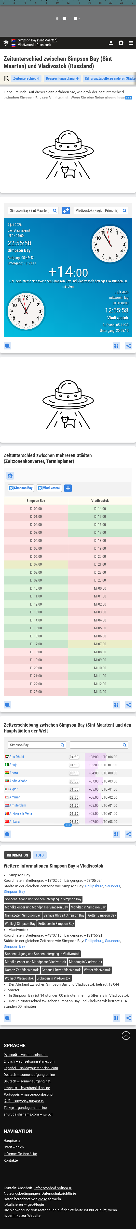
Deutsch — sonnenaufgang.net (27, 1081)
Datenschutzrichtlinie (58, 1193)
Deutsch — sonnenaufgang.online (29, 1075)
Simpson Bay (14, 891)
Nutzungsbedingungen (22, 1193)
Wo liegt (20, 923)
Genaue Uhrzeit (63, 915)
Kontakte (11, 1160)
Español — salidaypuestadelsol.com (31, 1068)
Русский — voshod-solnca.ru (26, 1055)
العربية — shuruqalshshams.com (28, 1114)
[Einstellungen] (121, 43)
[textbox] (99, 745)
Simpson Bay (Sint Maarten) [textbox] (30, 210)
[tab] (17, 855)
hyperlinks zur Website (22, 1215)
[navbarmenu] (131, 43)
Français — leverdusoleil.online (27, 1088)
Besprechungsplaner (62, 78)
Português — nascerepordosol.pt (29, 1094)
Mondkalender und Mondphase (36, 907)
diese (42, 1199)
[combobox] (33, 210)
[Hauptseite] (6, 43)
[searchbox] (73, 488)
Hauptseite (12, 1140)
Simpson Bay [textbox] (19, 745)
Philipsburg (94, 886)
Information (17, 855)
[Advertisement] (68, 155)
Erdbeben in (56, 923)
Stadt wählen (14, 1147)
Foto (40, 855)
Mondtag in (88, 907)
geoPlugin (36, 1204)
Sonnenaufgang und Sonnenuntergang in (43, 899)
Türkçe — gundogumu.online (25, 1108)
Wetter (101, 915)
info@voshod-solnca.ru (53, 1188)
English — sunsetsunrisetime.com (29, 1061)
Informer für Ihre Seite (20, 1154)
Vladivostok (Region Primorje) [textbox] (97, 210)
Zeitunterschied (26, 78)
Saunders (112, 886)
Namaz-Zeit (23, 915)
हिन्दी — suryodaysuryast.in (24, 1101)
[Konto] (111, 43)
